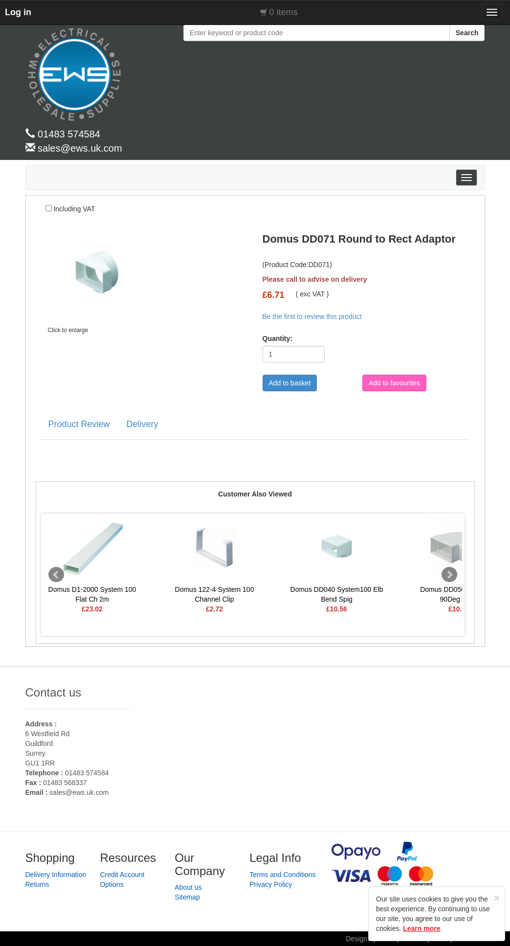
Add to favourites (394, 383)
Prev (56, 575)
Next (449, 575)
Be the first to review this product (312, 316)
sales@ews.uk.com (79, 792)
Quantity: (274, 338)
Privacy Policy (270, 884)
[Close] (497, 898)
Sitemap (187, 897)
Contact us (53, 692)
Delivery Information (56, 874)
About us (188, 887)
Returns (37, 884)
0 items (283, 12)
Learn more (421, 928)
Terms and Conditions (282, 874)
